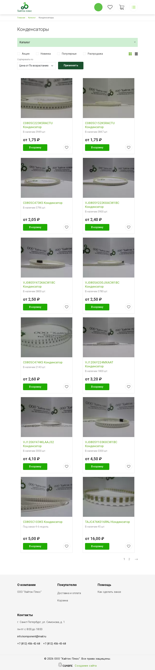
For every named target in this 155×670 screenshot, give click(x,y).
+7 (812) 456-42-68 (28, 643)
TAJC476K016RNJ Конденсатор (107, 522)
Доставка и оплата (69, 593)
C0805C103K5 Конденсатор (42, 522)
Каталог (32, 18)
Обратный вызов (98, 7)
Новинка (46, 53)
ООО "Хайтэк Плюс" (29, 592)
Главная (21, 18)
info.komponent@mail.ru (31, 636)
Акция (25, 53)
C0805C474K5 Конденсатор (42, 362)
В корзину (35, 147)
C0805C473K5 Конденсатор (42, 203)
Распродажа (95, 53)
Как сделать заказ (109, 592)
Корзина (62, 601)
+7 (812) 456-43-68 (54, 643)
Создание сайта (86, 666)
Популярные (69, 53)
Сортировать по (25, 59)
